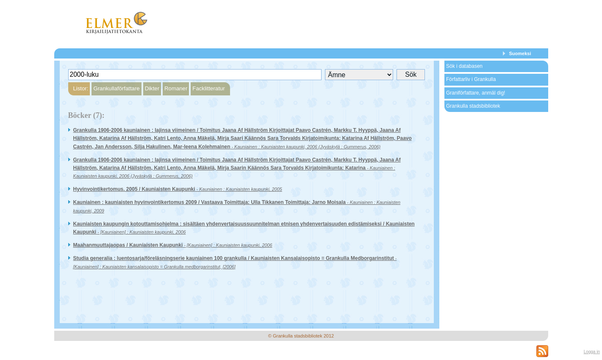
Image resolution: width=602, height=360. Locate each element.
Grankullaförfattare (116, 88)
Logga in (592, 351)
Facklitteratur (208, 88)
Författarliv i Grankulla (471, 79)
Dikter (152, 88)
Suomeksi (520, 53)
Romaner (175, 88)
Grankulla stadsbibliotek (473, 106)
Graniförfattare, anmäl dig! (475, 93)
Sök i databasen (464, 66)
